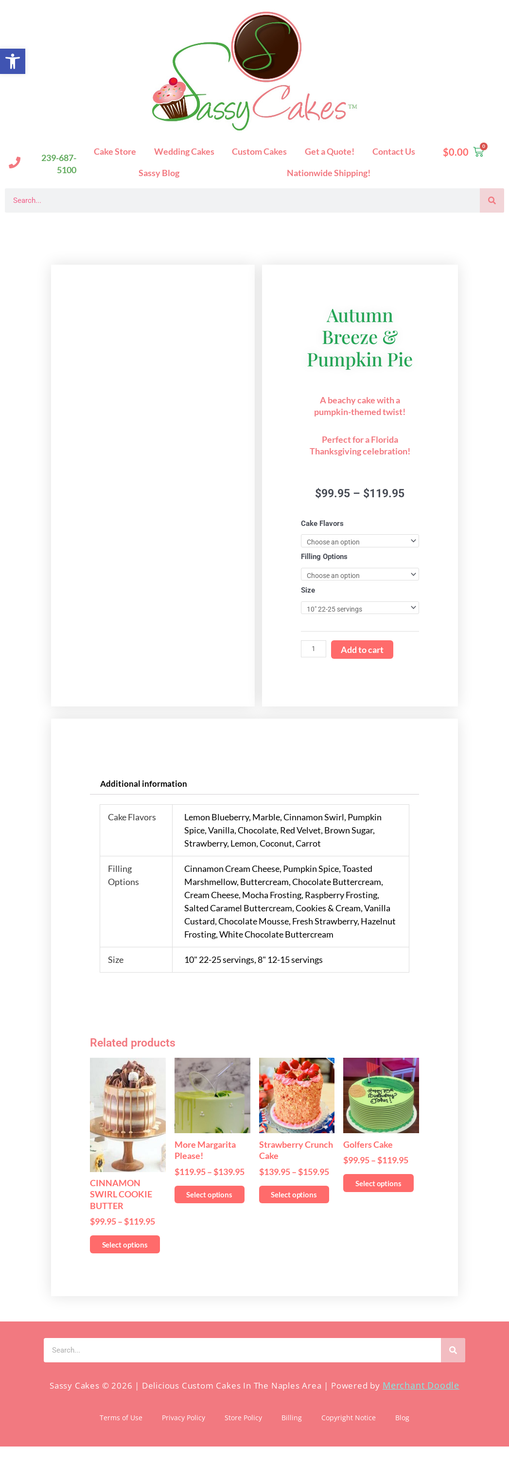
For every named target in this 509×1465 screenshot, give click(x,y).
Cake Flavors (322, 523)
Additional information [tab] (144, 785)
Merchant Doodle (420, 1404)
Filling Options (324, 557)
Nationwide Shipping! (328, 172)
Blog (402, 1436)
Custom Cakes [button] (259, 151)
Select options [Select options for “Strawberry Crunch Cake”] (293, 1205)
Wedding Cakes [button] (184, 151)
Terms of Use (121, 1436)
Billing (291, 1436)
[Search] (492, 200)
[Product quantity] (314, 650)
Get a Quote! (329, 151)
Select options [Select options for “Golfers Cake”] (377, 1194)
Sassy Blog (159, 172)
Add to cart (363, 651)
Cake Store (115, 151)
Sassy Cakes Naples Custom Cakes (97, 228)
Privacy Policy (183, 1436)
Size (308, 591)
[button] (12, 61)
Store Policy (243, 1436)
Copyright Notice (348, 1436)
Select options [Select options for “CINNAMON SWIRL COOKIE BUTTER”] (124, 1255)
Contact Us (393, 151)
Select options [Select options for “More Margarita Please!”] (208, 1205)
